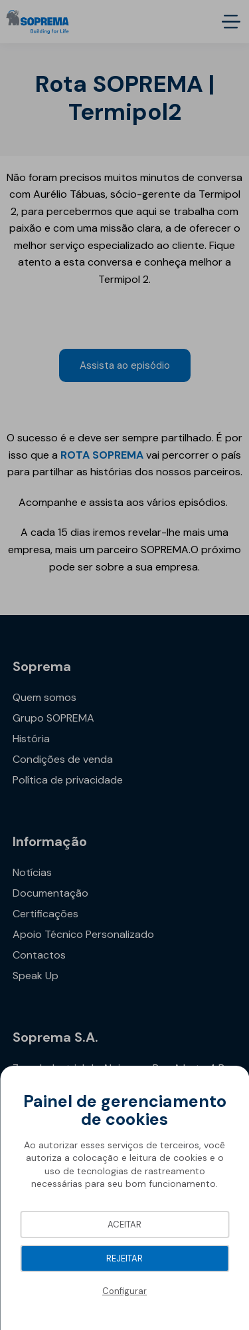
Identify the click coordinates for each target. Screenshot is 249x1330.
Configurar (124, 1291)
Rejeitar (124, 1258)
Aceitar (124, 1224)
